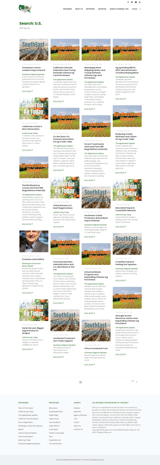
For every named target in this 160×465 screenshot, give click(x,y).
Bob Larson (53, 408)
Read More (27, 91)
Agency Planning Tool (119, 9)
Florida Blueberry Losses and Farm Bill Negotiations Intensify (33, 188)
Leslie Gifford (54, 426)
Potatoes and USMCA (33, 259)
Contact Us (78, 429)
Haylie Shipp (53, 415)
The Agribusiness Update (27, 415)
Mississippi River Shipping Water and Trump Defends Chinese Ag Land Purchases (94, 72)
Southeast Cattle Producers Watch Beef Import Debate (96, 218)
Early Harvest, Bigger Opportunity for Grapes (33, 330)
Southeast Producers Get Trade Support (64, 339)
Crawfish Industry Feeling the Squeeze (126, 263)
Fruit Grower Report (25, 436)
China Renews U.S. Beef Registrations (62, 206)
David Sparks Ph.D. (56, 411)
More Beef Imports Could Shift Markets (126, 209)
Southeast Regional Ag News (29, 444)
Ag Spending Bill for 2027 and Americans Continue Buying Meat (127, 70)
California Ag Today (26, 411)
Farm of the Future (25, 408)
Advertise (102, 9)
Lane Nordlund (54, 422)
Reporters (90, 9)
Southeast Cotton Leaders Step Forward (33, 69)
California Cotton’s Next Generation (32, 127)
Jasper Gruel (54, 419)
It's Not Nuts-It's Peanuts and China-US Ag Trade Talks (63, 139)
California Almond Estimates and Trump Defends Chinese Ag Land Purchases (64, 71)
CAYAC (134, 9)
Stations (77, 408)
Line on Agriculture (25, 422)
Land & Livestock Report (27, 433)
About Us (79, 9)
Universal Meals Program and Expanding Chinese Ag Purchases (96, 276)
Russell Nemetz (55, 440)
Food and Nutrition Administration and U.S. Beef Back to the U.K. (63, 266)
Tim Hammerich (55, 444)
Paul (50, 436)
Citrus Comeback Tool (95, 348)
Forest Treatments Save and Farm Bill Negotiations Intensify (95, 147)
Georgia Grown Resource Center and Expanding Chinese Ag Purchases (127, 319)
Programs (67, 9)
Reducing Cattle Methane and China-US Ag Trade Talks (126, 137)
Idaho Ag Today (24, 440)
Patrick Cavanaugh (56, 433)
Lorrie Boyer (53, 429)
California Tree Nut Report (28, 419)
